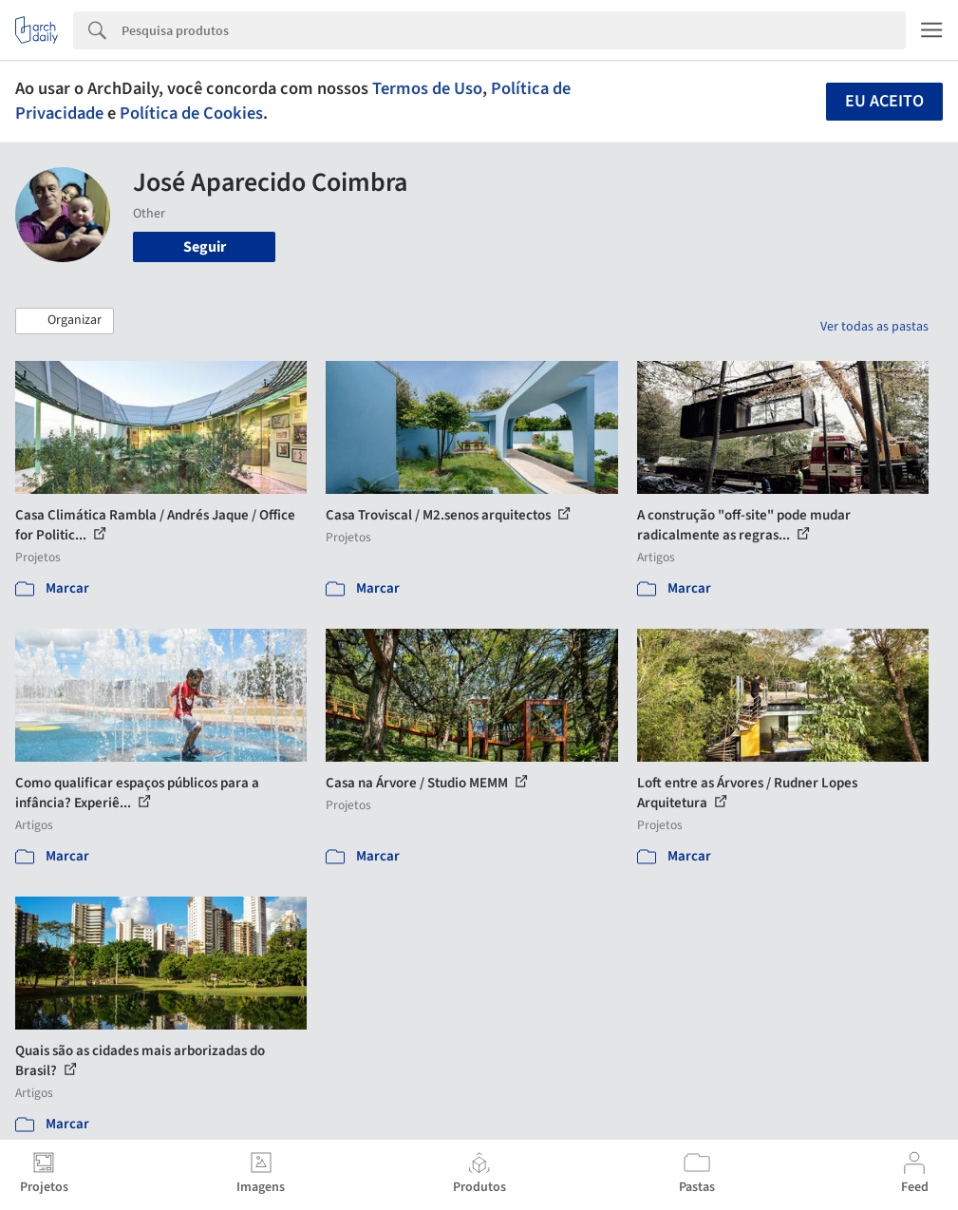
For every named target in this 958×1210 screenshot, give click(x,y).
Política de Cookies (191, 113)
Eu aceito (884, 101)
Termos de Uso (427, 88)
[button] (64, 321)
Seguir (204, 246)
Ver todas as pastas (874, 326)
